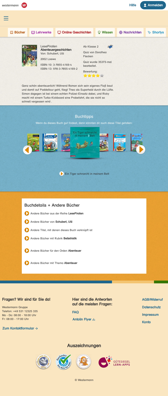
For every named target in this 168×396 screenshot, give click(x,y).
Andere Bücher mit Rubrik (53, 238)
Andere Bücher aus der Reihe (56, 213)
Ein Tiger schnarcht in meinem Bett (87, 173)
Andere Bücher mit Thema (53, 263)
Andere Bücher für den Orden (55, 250)
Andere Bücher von (51, 221)
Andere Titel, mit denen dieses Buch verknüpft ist (61, 230)
